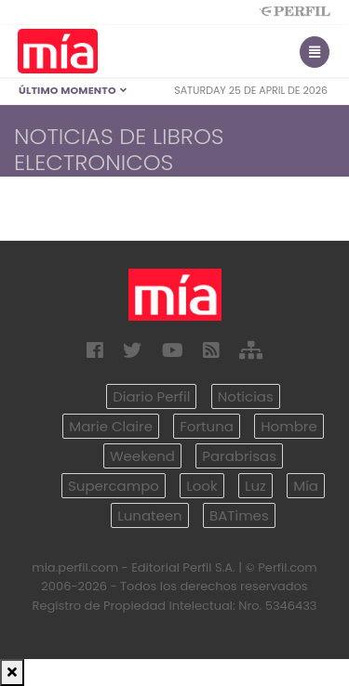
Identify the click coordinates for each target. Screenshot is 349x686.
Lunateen (149, 515)
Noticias (246, 396)
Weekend (142, 456)
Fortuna (207, 426)
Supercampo (113, 485)
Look (201, 485)
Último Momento (73, 90)
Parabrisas (239, 456)
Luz (255, 485)
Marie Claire (111, 426)
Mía (305, 485)
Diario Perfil (151, 396)
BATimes (239, 515)
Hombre (288, 426)
